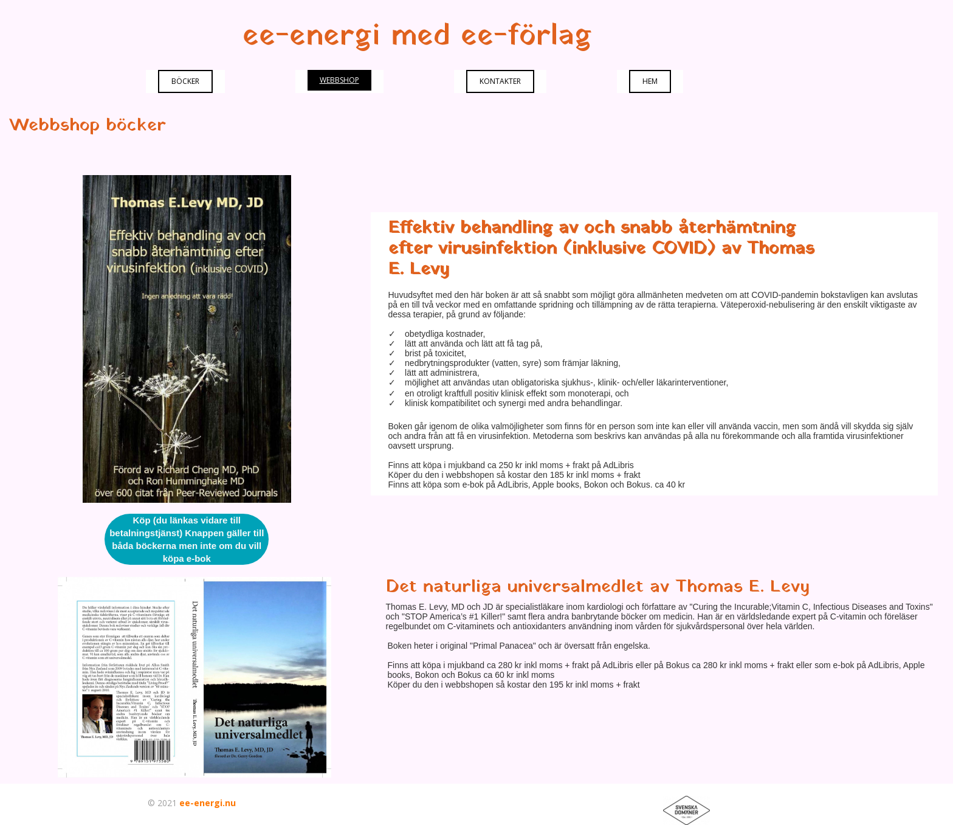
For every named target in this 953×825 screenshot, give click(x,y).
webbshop (339, 80)
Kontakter (500, 81)
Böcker (185, 81)
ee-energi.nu (207, 803)
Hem (650, 81)
